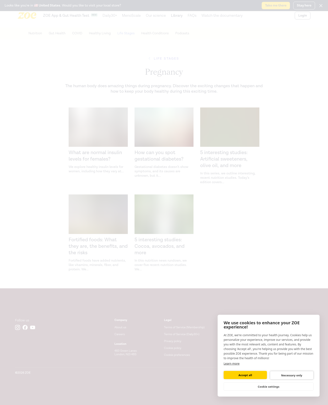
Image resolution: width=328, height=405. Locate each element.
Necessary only (291, 375)
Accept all (245, 375)
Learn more (232, 363)
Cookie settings (268, 386)
